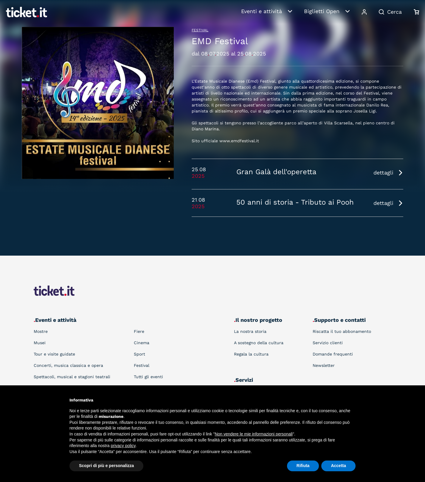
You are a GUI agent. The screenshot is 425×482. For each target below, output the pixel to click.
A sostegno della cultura (258, 342)
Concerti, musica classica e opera (68, 365)
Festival (200, 30)
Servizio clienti (328, 342)
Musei (40, 342)
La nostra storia (250, 331)
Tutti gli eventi (148, 376)
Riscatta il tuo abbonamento (342, 331)
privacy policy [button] (123, 445)
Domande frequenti (333, 354)
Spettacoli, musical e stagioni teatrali (72, 376)
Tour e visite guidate (54, 354)
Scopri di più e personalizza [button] (106, 465)
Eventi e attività (261, 11)
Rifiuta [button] (303, 465)
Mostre (41, 331)
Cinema (141, 342)
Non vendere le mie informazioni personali (253, 434)
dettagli (383, 172)
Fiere (139, 331)
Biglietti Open (321, 11)
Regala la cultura (251, 354)
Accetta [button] (338, 465)
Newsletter (324, 365)
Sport (139, 354)
